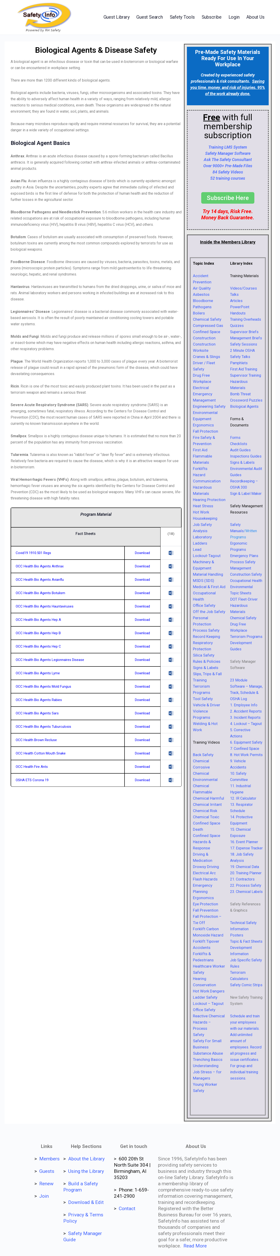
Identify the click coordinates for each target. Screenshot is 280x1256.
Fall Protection (205, 431)
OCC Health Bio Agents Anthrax (40, 566)
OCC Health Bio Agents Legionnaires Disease (50, 660)
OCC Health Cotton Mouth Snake (41, 753)
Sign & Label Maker (246, 493)
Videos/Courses (243, 288)
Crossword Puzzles (246, 400)
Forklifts (200, 468)
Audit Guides (240, 450)
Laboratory (202, 537)
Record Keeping (206, 636)
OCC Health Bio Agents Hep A (38, 620)
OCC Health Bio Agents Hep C (38, 646)
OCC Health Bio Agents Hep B (38, 633)
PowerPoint (239, 307)
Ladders (200, 543)
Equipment (202, 419)
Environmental (205, 412)
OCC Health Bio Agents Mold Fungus (43, 686)
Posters (236, 935)
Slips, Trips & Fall (207, 674)
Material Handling (208, 574)
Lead (197, 549)
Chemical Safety (207, 319)
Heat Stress (203, 506)
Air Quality (202, 288)
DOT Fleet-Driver (244, 599)
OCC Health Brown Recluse (36, 740)
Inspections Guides (246, 456)
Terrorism (238, 972)
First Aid (200, 450)
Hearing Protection (209, 499)
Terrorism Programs (246, 636)
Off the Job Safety (209, 611)
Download (142, 553)
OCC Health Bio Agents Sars (37, 713)
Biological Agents (244, 406)
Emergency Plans (244, 556)
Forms (235, 437)
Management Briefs (246, 338)
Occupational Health (246, 580)
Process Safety (206, 630)
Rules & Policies (206, 661)
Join (44, 1196)
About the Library (86, 1159)
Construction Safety (246, 574)
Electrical (201, 387)
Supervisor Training (245, 375)
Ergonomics (203, 425)
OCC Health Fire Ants (32, 767)
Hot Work (201, 512)
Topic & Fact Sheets (246, 941)
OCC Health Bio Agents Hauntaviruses (44, 606)
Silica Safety (203, 655)
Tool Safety (203, 698)
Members (49, 1159)
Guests (46, 1171)
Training (200, 680)
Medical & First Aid (209, 586)
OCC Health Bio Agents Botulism (40, 593)
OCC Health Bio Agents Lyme (38, 673)
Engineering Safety (209, 406)
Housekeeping (205, 518)
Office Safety (204, 605)
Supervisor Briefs (244, 332)
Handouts (238, 313)
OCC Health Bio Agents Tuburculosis (43, 727)
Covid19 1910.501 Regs (33, 553)
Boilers (199, 313)
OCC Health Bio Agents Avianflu (40, 580)
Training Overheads (245, 319)
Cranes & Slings (206, 356)
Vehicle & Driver (206, 705)
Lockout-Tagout (207, 555)
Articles (236, 301)
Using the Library (86, 1171)
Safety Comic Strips (246, 985)
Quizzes (237, 325)
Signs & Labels (205, 667)
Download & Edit (86, 1202)
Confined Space (206, 331)
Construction (204, 338)
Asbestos (201, 294)
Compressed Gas (208, 325)
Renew (46, 1183)
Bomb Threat (240, 394)
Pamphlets (239, 363)
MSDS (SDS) (203, 580)
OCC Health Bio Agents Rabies (39, 700)
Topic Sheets (240, 593)
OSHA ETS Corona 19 (32, 780)
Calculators (239, 979)
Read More (195, 1246)
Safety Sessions (243, 344)
